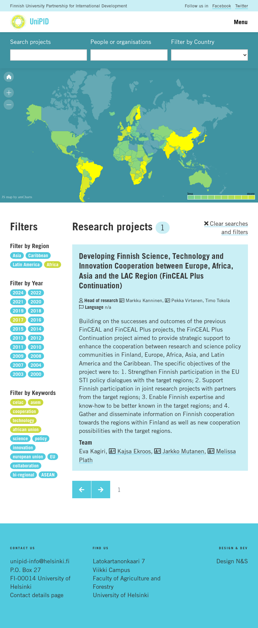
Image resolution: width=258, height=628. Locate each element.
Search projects (30, 41)
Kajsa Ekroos (130, 451)
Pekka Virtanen (184, 300)
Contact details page (36, 594)
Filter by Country (192, 41)
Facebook (221, 5)
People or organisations (120, 41)
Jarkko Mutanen (179, 451)
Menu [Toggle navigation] (241, 21)
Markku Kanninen (140, 300)
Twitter (241, 5)
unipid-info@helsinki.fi (40, 561)
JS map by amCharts (17, 197)
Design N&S (232, 561)
